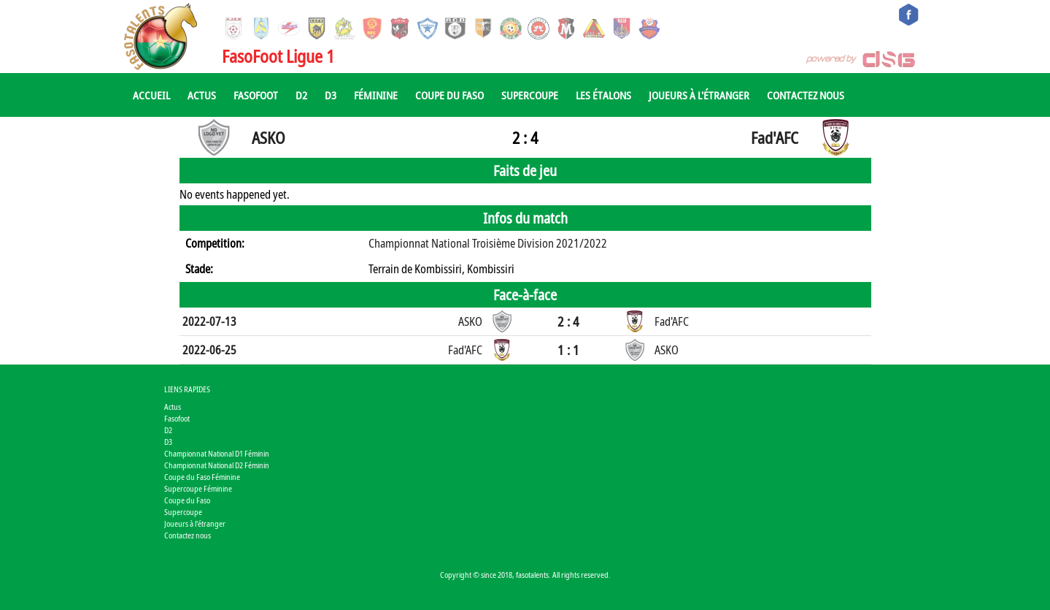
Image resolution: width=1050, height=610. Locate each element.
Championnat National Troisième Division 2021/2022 (487, 243)
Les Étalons (603, 95)
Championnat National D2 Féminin (216, 465)
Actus (202, 95)
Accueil (151, 95)
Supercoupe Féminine (198, 488)
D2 (301, 95)
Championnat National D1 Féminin (216, 453)
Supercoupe (529, 95)
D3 (330, 95)
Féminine (376, 95)
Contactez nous (805, 95)
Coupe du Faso (449, 95)
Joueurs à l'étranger (699, 95)
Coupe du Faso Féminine (202, 476)
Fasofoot (255, 95)
